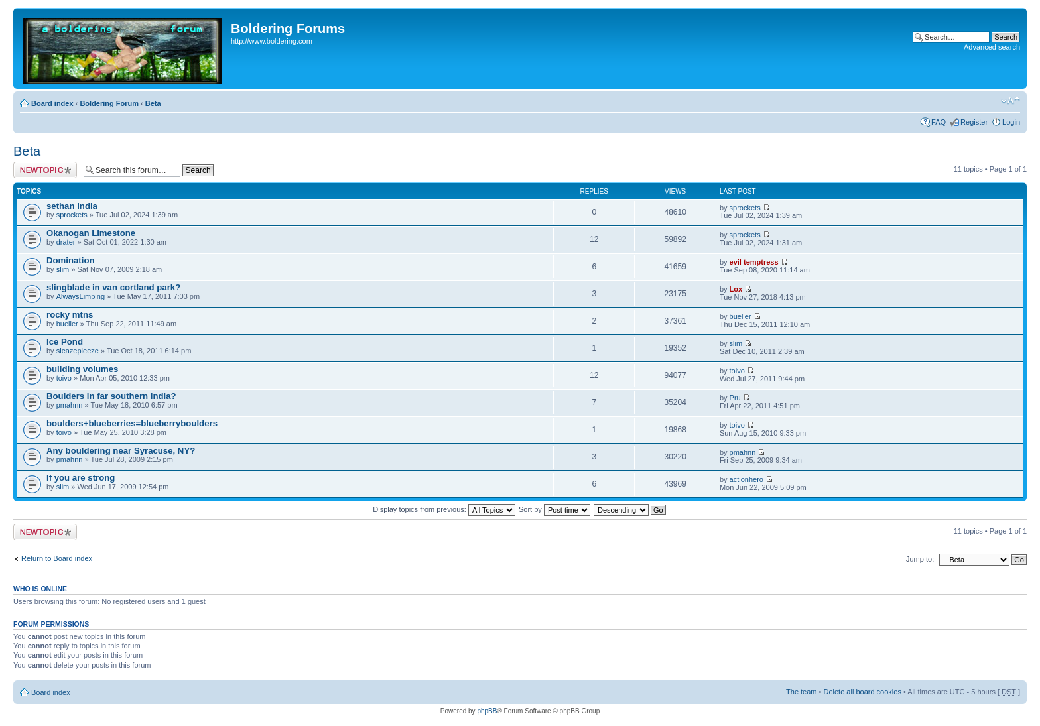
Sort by (554, 509)
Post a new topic (45, 170)
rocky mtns (69, 315)
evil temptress (754, 262)
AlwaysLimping (80, 296)
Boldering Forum (109, 103)
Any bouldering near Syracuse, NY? (120, 450)
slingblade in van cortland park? (113, 287)
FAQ (938, 122)
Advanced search (992, 47)
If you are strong (80, 478)
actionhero (746, 479)
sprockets (72, 215)
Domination (70, 260)
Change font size (1010, 101)
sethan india (72, 206)
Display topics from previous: (444, 509)
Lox (736, 289)
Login (1011, 122)
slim (63, 269)
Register (974, 122)
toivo (64, 378)
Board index (52, 103)
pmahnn (69, 405)
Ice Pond (64, 342)
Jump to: (920, 559)
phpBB (487, 711)
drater (66, 242)
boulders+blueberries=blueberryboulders (132, 423)
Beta (153, 103)
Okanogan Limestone (90, 233)
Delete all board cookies (862, 692)
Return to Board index (56, 558)
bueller (67, 324)
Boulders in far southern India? (111, 396)
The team (801, 692)
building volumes (82, 369)
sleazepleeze (77, 351)
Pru (735, 398)
